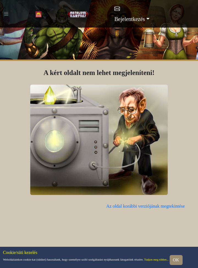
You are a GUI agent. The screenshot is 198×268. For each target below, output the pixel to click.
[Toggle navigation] (6, 14)
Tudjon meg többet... (156, 259)
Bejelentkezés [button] (129, 19)
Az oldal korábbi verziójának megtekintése (145, 206)
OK (176, 260)
